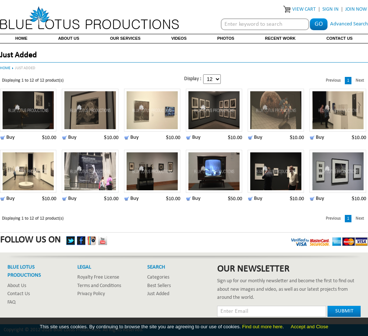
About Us (68, 38)
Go (319, 24)
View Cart (304, 9)
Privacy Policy (91, 294)
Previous (333, 80)
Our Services (125, 38)
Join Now (356, 9)
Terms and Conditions (99, 286)
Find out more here (262, 326)
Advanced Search (349, 24)
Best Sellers (159, 286)
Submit (344, 311)
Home (21, 38)
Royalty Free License (98, 277)
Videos (179, 38)
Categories (158, 277)
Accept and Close (309, 326)
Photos (225, 38)
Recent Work (280, 38)
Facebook (81, 240)
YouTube (102, 240)
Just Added (158, 294)
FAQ (11, 302)
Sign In (330, 9)
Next (359, 80)
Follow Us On (30, 240)
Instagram (92, 240)
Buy (10, 137)
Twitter (70, 240)
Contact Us (339, 38)
